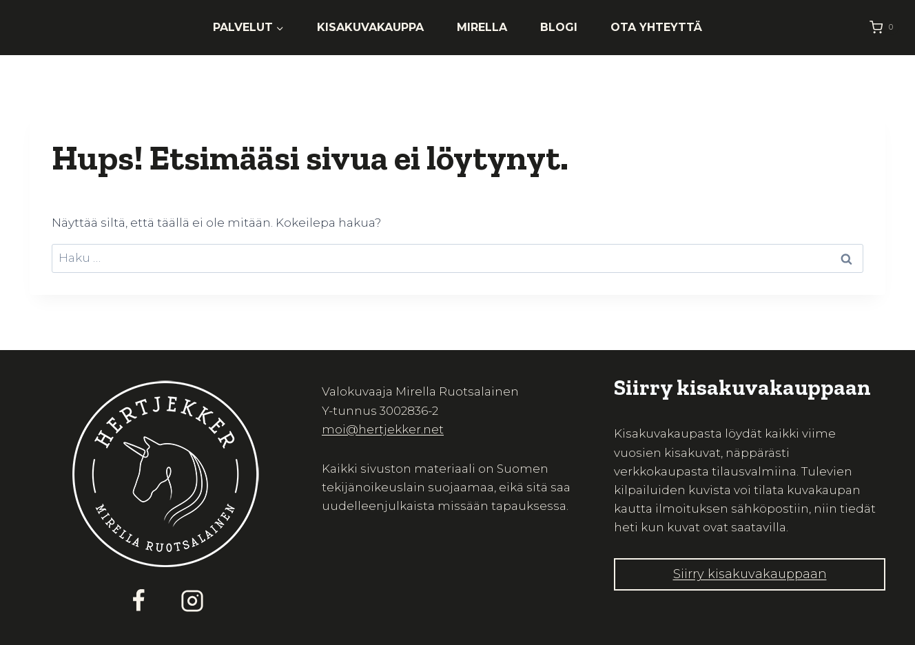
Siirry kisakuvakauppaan (750, 574)
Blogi (558, 27)
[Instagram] (192, 600)
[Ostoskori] (884, 27)
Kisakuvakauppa (370, 27)
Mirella (482, 27)
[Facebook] (138, 600)
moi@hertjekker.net (383, 429)
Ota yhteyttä (656, 27)
